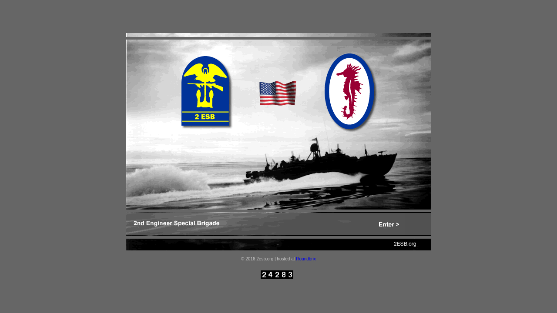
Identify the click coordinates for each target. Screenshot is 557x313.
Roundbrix (306, 258)
